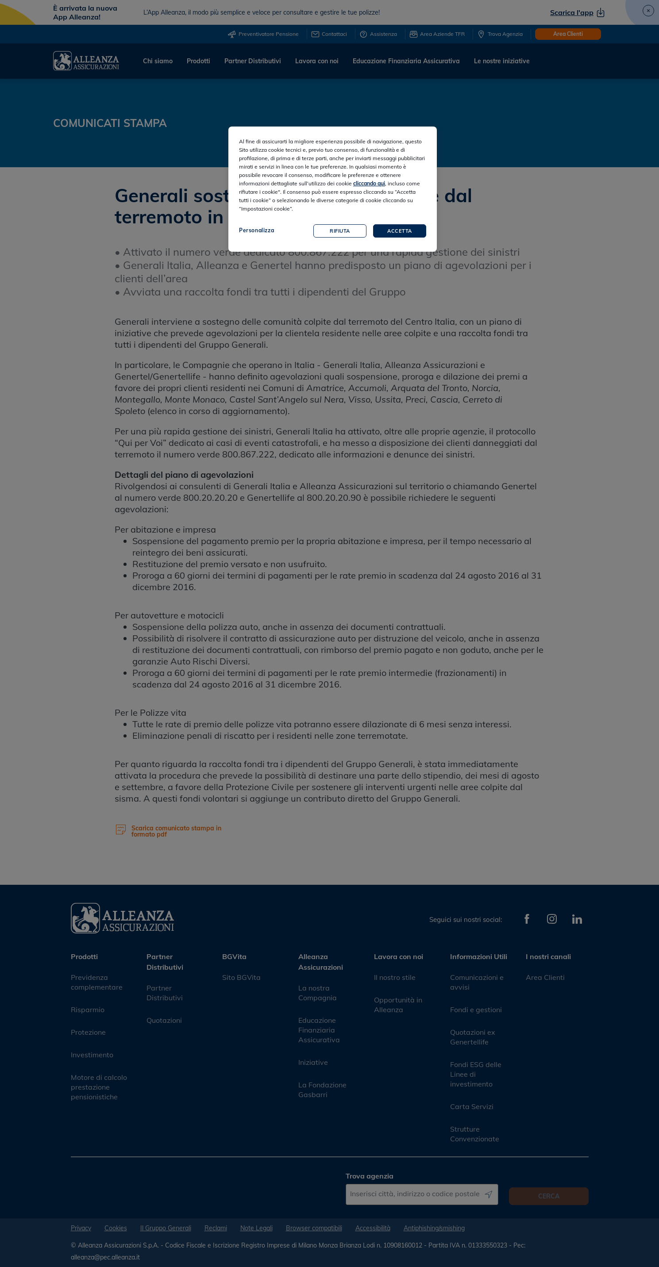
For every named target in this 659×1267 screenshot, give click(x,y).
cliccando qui (369, 183)
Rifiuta (340, 231)
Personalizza (256, 230)
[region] (332, 189)
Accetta (399, 231)
